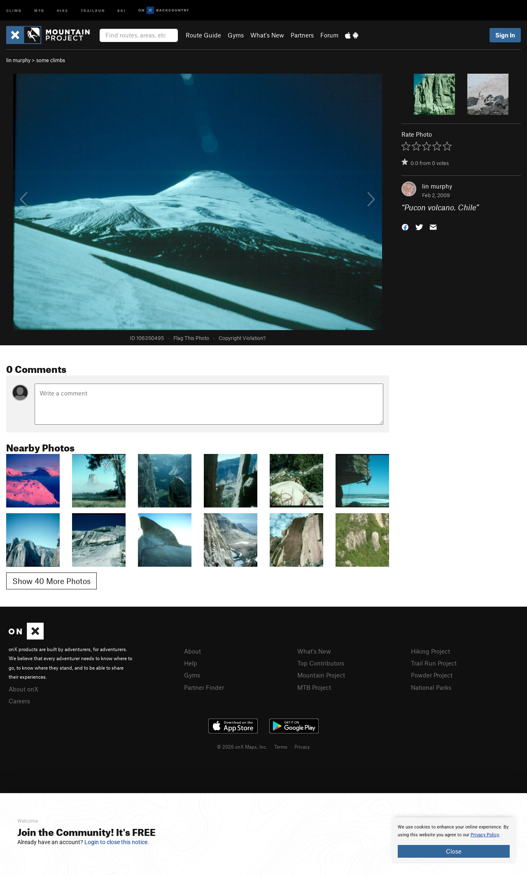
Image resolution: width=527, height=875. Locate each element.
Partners (302, 35)
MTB (39, 10)
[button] (405, 226)
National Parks (431, 687)
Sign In (505, 35)
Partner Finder (204, 687)
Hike (62, 10)
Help (190, 663)
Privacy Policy (485, 835)
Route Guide (203, 35)
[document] (454, 840)
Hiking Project (430, 651)
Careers (19, 701)
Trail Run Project (434, 663)
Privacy (302, 746)
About (192, 651)
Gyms (236, 35)
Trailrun (93, 10)
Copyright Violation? (242, 338)
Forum (329, 35)
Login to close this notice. (116, 842)
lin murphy (18, 60)
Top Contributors (320, 663)
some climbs (50, 60)
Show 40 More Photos (51, 581)
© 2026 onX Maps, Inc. (242, 746)
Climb (14, 10)
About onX (23, 689)
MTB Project (314, 687)
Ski (121, 10)
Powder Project (431, 675)
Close (454, 851)
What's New (267, 35)
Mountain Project (321, 675)
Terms (280, 746)
